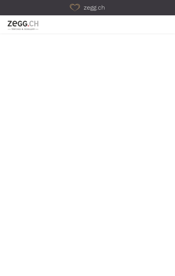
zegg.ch (87, 7)
